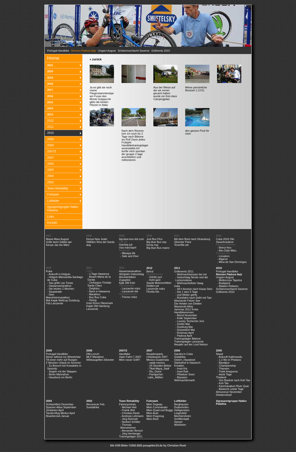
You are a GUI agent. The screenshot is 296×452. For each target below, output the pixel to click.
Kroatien (179, 365)
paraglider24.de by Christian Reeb (164, 445)
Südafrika (179, 356)
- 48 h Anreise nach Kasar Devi (193, 288)
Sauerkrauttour (225, 241)
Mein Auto (152, 413)
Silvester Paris (182, 241)
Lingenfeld (180, 413)
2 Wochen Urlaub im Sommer (63, 362)
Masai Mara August (57, 239)
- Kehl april (154, 279)
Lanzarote (92, 308)
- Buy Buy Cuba (96, 297)
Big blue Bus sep (156, 241)
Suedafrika (92, 407)
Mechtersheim (182, 416)
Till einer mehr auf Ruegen (61, 359)
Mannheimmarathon (58, 297)
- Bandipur (223, 362)
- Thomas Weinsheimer (128, 426)
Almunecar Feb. (95, 404)
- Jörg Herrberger (130, 433)
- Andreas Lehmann (132, 416)
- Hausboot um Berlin (59, 377)
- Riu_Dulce (154, 371)
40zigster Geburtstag (131, 274)
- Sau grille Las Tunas (60, 282)
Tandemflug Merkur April (60, 413)
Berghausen (181, 404)
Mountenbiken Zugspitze (127, 278)
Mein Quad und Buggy (159, 410)
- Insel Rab (181, 371)
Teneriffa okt (181, 244)
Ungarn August (107, 50)
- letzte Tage (224, 374)
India (177, 286)
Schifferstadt (181, 418)
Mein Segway (154, 404)
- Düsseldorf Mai (185, 329)
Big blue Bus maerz (157, 247)
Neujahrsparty (154, 353)
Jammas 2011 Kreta (186, 309)
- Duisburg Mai (184, 326)
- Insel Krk (181, 368)
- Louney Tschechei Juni (189, 321)
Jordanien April (55, 410)
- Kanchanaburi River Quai (233, 386)
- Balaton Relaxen (227, 286)
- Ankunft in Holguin (58, 274)
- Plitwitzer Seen (185, 374)
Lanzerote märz (155, 288)
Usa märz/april (127, 247)
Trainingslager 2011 (131, 436)
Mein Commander (156, 407)
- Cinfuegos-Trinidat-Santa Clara (99, 284)
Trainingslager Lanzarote (189, 341)
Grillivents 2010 (160, 50)
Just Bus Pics (154, 239)
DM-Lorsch (92, 353)
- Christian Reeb (129, 413)
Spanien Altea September (61, 407)
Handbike (124, 353)
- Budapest (223, 283)
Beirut (149, 271)
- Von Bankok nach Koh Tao (233, 380)
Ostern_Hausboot (184, 359)
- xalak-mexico (156, 362)
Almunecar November (229, 391)
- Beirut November (186, 315)
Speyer (178, 421)
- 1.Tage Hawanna (98, 273)
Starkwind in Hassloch (187, 362)
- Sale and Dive (129, 256)
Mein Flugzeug (155, 416)
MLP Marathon (95, 356)
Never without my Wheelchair (63, 356)
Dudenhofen (181, 407)
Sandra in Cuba (183, 353)
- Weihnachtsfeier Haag (189, 283)
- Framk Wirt (127, 410)
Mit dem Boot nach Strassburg (192, 239)
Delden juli (152, 285)
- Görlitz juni (155, 277)
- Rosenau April (184, 332)
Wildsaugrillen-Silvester (100, 359)
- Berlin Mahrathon (58, 374)
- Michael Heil (128, 407)
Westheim (180, 424)
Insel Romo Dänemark (99, 303)
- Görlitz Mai (182, 324)
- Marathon (93, 294)
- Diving (91, 300)
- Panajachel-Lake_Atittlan (155, 376)
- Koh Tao (223, 383)
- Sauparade (54, 291)
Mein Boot (152, 418)
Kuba (49, 271)
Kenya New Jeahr (96, 239)
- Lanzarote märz (130, 288)
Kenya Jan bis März (58, 244)
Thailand (221, 377)
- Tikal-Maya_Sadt (158, 368)
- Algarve (222, 259)
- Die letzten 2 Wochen (60, 288)
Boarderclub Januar (57, 416)
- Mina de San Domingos (232, 261)
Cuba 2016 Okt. (225, 239)
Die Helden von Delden (188, 303)
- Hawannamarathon (59, 285)
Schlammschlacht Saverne (133, 50)
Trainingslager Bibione (187, 338)
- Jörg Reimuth (129, 418)
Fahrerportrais (127, 404)
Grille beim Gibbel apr (59, 241)
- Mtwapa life (127, 253)
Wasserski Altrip (183, 306)
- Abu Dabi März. (227, 250)
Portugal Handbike (58, 50)
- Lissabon (223, 256)
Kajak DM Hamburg (98, 305)
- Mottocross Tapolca (229, 280)
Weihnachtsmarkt (184, 380)
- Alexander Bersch (131, 430)
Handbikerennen (184, 312)
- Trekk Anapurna (227, 371)
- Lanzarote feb (129, 291)
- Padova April (183, 335)
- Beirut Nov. (224, 247)
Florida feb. (153, 291)
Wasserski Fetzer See (187, 300)
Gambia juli (125, 244)
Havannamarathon (130, 271)
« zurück (96, 59)
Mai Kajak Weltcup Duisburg (62, 300)
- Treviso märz (128, 296)
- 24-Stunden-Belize (159, 365)
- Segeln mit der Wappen (62, 371)
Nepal (219, 353)
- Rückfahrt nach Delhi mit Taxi (193, 297)
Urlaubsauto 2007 (156, 356)
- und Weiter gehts (186, 294)
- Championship (226, 365)
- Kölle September (186, 318)
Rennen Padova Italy (229, 274)
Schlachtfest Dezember (60, 404)
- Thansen (223, 368)
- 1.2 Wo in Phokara (229, 359)
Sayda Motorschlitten (158, 282)
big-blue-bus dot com (131, 239)
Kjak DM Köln (127, 282)
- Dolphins (93, 288)
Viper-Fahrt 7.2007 (130, 356)
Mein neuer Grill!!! (129, 359)
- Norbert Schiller (130, 421)
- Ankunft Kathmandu (229, 356)
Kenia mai (152, 244)
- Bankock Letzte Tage (230, 388)
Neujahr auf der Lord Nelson (191, 344)
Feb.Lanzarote (54, 303)
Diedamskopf (224, 394)
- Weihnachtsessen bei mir (191, 274)
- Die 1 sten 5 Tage (186, 291)
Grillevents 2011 (184, 271)
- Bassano (181, 377)
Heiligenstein (182, 410)
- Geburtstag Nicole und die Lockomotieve (191, 279)
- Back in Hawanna (98, 291)
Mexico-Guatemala (157, 359)
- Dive (50, 294)
